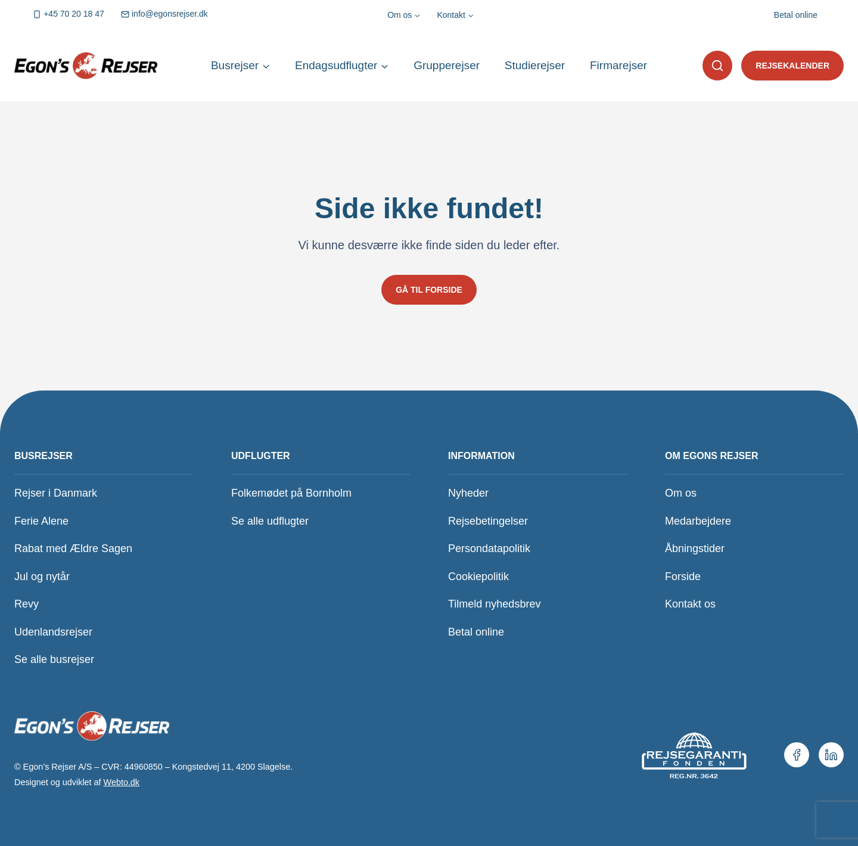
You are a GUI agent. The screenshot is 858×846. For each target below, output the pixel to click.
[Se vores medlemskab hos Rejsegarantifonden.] (693, 755)
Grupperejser (447, 65)
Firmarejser (618, 65)
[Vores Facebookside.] (796, 754)
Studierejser (535, 65)
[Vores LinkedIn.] (831, 754)
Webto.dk (122, 782)
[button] (717, 65)
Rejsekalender (792, 65)
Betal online (795, 15)
